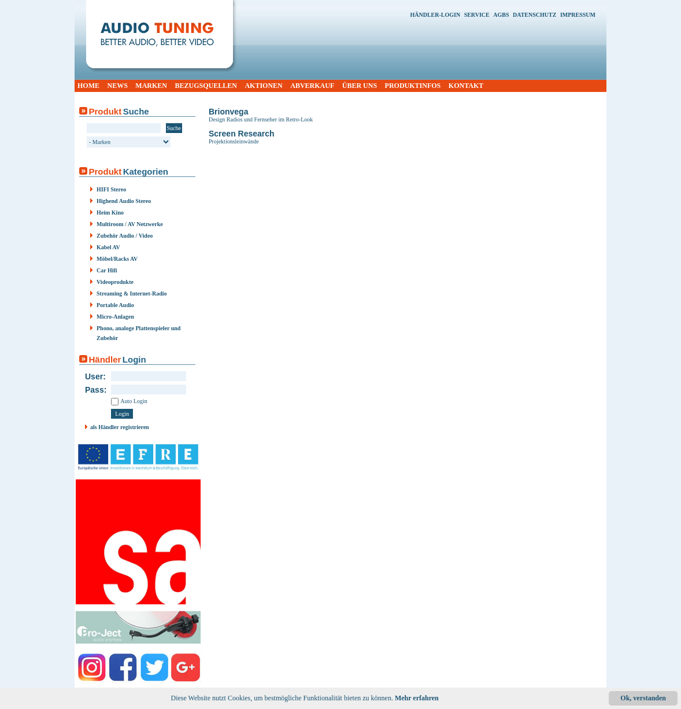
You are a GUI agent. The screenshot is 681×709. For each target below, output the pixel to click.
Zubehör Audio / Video (125, 235)
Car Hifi (107, 270)
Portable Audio (115, 305)
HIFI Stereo (111, 189)
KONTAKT (466, 86)
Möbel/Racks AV (117, 259)
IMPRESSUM (577, 15)
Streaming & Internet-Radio (131, 293)
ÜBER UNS (359, 86)
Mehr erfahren (417, 698)
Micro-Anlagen (115, 316)
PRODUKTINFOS (413, 86)
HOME (88, 86)
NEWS (118, 86)
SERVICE (477, 15)
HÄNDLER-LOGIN (435, 15)
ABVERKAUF (312, 86)
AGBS (501, 15)
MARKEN (151, 86)
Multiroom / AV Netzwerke (130, 224)
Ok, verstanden (643, 698)
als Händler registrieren (119, 427)
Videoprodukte (115, 282)
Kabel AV (108, 247)
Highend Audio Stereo (124, 201)
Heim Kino (110, 212)
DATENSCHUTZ (534, 15)
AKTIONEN (263, 86)
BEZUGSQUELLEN (206, 86)
